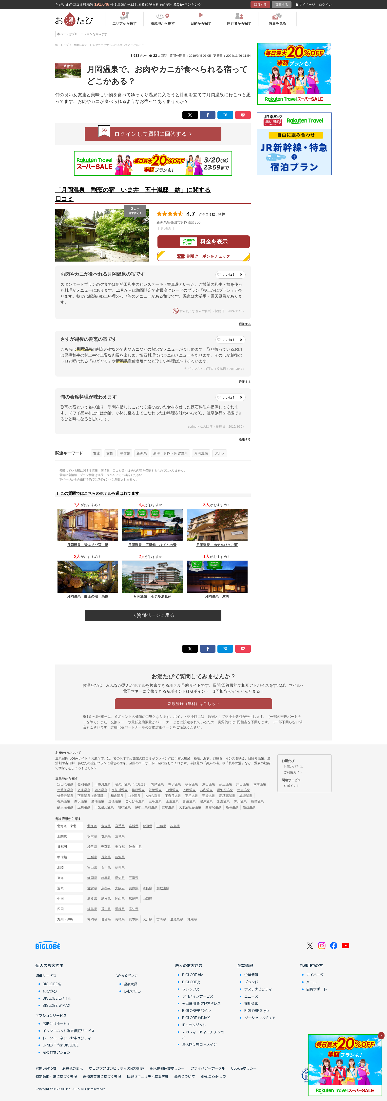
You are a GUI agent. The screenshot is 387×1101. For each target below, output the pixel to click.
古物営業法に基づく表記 (102, 1076)
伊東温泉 (243, 790)
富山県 (92, 867)
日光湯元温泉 (104, 807)
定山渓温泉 (65, 784)
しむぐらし (132, 990)
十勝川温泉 (103, 784)
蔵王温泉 (225, 784)
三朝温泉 (155, 801)
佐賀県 (106, 919)
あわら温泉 (153, 795)
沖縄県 (192, 919)
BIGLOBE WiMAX (56, 1005)
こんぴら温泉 (135, 801)
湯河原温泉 (225, 790)
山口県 (147, 898)
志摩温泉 (168, 807)
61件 (221, 214)
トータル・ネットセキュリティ (67, 1037)
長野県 (106, 857)
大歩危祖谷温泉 (190, 807)
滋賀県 (92, 888)
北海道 (92, 826)
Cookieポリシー (244, 1068)
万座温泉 (83, 790)
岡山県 (120, 898)
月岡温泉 (201, 453)
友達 (96, 453)
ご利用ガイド (293, 772)
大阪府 (120, 888)
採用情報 (251, 1003)
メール (311, 981)
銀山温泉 (242, 784)
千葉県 (106, 847)
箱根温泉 (124, 807)
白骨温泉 (172, 790)
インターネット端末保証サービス (69, 1030)
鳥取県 (92, 898)
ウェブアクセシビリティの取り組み (116, 1068)
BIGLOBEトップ (213, 1076)
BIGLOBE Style (256, 1010)
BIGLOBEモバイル (57, 998)
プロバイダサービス (197, 996)
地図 (166, 228)
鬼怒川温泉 (120, 790)
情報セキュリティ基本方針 (147, 1076)
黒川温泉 (240, 801)
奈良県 (147, 888)
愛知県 (120, 878)
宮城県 (133, 826)
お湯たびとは (293, 766)
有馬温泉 (63, 801)
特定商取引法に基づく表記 (56, 1076)
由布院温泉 (213, 807)
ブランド (251, 981)
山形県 (161, 826)
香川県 (106, 909)
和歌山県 (162, 888)
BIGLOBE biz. (193, 974)
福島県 (175, 826)
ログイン (325, 4)
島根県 (106, 898)
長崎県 (120, 919)
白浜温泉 (80, 801)
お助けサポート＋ (56, 1023)
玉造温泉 (172, 801)
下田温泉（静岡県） (91, 795)
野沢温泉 (155, 790)
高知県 (133, 909)
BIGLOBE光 (52, 983)
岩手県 (120, 826)
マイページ (305, 4)
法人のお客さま (189, 965)
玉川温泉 (83, 807)
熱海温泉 (232, 807)
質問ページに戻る (154, 615)
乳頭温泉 (157, 784)
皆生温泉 (189, 801)
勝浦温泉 (97, 801)
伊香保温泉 (65, 790)
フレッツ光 (190, 989)
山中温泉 (134, 795)
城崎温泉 (245, 795)
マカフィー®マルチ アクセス (203, 1034)
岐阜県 (106, 878)
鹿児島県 (176, 919)
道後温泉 (114, 801)
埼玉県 (92, 847)
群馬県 (106, 836)
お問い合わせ (46, 1068)
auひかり (50, 990)
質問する (281, 4)
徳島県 (92, 909)
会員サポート (316, 989)
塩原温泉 (138, 790)
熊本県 (133, 919)
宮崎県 (161, 919)
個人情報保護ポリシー (167, 1068)
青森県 (106, 826)
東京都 (120, 847)
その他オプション (56, 1052)
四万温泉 (101, 790)
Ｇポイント (292, 786)
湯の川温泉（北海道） (131, 784)
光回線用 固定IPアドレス (201, 1003)
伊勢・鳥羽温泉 (146, 807)
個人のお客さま (49, 965)
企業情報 (245, 965)
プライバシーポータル (208, 1068)
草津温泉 (259, 784)
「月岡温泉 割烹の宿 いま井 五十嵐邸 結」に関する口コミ (133, 194)
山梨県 (92, 857)
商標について (184, 1076)
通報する (245, 324)
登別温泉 (83, 784)
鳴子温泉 (174, 784)
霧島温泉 (257, 801)
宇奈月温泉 (173, 795)
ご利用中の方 (311, 965)
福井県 (120, 867)
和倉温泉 (117, 795)
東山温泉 (208, 784)
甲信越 (125, 453)
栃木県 (92, 836)
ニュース (251, 996)
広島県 (133, 898)
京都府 (106, 888)
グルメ (219, 453)
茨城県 (120, 836)
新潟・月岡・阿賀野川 (170, 453)
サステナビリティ (258, 989)
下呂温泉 (191, 795)
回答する (260, 4)
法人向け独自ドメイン (199, 1044)
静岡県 (92, 878)
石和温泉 (206, 790)
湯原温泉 (206, 801)
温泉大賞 (130, 983)
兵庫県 (133, 888)
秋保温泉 (191, 784)
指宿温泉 (249, 807)
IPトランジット (194, 1024)
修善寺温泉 (65, 795)
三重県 (133, 878)
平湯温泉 (208, 795)
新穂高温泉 (227, 795)
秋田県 (147, 826)
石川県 (106, 867)
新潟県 (141, 453)
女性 (109, 453)
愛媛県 (120, 909)
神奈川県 (135, 847)
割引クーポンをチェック (203, 256)
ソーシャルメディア (259, 1017)
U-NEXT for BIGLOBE (60, 1045)
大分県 (147, 919)
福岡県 (92, 919)
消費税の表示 (72, 1068)
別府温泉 (223, 801)
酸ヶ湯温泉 (65, 807)
